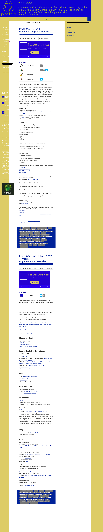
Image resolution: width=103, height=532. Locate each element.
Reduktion (31, 243)
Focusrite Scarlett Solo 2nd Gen (37, 112)
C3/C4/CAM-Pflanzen (32, 179)
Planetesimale (36, 239)
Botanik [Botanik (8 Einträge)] (10, 143)
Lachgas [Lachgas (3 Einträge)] (9, 154)
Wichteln (47, 501)
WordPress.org (70, 35)
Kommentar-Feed (71, 32)
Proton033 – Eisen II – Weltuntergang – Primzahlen (34, 30)
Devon (33, 229)
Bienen (50, 227)
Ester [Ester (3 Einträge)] (6, 149)
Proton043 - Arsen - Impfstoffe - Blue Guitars (8, 97)
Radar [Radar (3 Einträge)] (7, 166)
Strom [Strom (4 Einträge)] (8, 170)
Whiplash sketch (29, 475)
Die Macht (42, 490)
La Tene (42, 236)
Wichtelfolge (40, 501)
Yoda (35, 475)
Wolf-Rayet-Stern (24, 502)
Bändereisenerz (26, 227)
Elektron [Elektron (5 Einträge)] (8, 148)
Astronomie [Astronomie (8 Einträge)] (5, 140)
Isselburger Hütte (45, 234)
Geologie (43, 233)
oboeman (4, 124)
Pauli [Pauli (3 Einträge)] (10, 157)
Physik (29, 239)
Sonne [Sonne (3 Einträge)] (11, 169)
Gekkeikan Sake (27, 329)
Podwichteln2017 (45, 495)
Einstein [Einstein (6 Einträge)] (4, 148)
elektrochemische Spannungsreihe (33, 231)
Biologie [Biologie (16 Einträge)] (5, 143)
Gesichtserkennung (24, 234)
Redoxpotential (23, 243)
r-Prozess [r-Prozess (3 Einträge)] (3, 166)
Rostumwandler (43, 243)
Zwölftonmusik (33, 502)
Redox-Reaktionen (40, 241)
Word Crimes (31, 470)
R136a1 (25, 356)
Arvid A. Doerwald (6, 44)
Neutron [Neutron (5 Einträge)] (7, 157)
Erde (51, 231)
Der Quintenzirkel (24, 400)
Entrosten (45, 231)
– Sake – (21, 329)
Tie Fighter (22, 499)
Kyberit (45, 494)
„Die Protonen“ (52, 19)
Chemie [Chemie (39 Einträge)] (7, 145)
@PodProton (24, 222)
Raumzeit (21, 212)
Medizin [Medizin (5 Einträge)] (10, 156)
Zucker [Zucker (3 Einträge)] (3, 175)
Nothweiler (36, 238)
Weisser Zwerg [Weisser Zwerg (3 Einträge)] (11, 173)
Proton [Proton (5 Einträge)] (3, 165)
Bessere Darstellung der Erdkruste (34, 363)
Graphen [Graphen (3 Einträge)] (3, 151)
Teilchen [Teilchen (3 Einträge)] (8, 172)
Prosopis (22, 117)
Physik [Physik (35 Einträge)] (9, 161)
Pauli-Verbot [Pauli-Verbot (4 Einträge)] (9, 158)
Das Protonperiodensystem (8, 29)
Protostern (23, 241)
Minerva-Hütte (23, 238)
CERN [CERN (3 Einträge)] (3, 146)
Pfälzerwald (23, 239)
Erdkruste (47, 492)
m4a (3, 55)
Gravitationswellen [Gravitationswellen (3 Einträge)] (8, 151)
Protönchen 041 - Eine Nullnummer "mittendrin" (9, 113)
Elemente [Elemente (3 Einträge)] (3, 149)
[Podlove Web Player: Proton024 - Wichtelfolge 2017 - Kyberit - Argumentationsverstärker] (36, 280)
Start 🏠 (45, 19)
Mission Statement (31, 471)
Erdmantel (37, 233)
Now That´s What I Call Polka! (42, 470)
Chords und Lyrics (34, 432)
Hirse (32, 234)
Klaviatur (22, 409)
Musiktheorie (23, 495)
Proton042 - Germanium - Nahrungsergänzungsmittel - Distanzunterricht (9, 105)
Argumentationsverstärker (26, 490)
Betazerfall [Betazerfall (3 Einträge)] (10, 140)
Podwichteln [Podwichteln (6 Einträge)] (8, 163)
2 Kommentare (23, 264)
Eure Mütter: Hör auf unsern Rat (34, 411)
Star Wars (35, 497)
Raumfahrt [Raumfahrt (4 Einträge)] (4, 167)
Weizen (35, 245)
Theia (30, 245)
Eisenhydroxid (44, 229)
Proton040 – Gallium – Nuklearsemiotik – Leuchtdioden (8, 129)
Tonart (35, 499)
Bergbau (33, 227)
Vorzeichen (22, 501)
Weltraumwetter (24, 378)
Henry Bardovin (28, 333)
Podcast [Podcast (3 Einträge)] (3, 163)
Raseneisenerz (31, 241)
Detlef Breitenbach (6, 39)
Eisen (38, 229)
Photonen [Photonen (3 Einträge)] (4, 161)
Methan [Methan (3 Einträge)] (3, 157)
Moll (50, 494)
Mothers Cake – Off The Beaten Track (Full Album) (37, 454)
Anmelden (69, 27)
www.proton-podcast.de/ (34, 221)
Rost (37, 243)
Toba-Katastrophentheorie (25, 170)
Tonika (47, 499)
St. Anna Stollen (23, 245)
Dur (21, 492)
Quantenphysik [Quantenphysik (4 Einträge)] (8, 165)
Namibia (30, 238)
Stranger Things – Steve (30, 393)
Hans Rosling (22, 172)
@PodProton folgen (6, 67)
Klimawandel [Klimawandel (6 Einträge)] (5, 154)
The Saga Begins (42, 475)
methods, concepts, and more (35, 368)
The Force (49, 497)
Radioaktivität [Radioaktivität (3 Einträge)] (10, 166)
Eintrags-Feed (70, 30)
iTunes (22, 203)
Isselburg (37, 234)
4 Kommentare (23, 34)
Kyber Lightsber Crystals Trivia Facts (29, 346)
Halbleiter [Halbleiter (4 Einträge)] (4, 152)
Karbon (22, 236)
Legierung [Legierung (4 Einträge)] (4, 156)
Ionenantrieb (23, 380)
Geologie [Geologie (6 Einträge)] (10, 149)
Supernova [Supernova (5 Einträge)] (4, 172)
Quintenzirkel (23, 497)
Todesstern (29, 499)
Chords (45, 411)
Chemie (21, 229)
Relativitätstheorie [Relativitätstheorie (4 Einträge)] (6, 169)
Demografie (22, 167)
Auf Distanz (22, 210)
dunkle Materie (49, 490)
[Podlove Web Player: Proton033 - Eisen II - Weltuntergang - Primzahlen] (36, 50)
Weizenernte (41, 245)
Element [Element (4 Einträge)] (12, 148)
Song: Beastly (28, 458)
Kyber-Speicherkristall (25, 344)
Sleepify (27, 461)
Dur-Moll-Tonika (27, 492)
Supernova (42, 497)
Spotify (26, 203)
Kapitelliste (5, 30)
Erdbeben (35, 492)
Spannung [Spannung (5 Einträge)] (4, 170)
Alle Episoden (62, 19)
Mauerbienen (49, 236)
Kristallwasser (36, 236)
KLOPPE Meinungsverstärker (31, 391)
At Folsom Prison (29, 485)
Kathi (4, 46)
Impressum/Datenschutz (80, 19)
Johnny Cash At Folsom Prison (32, 484)
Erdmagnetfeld (23, 494)
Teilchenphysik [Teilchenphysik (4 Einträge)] (5, 173)
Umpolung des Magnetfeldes (30, 376)
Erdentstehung (23, 233)
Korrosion (28, 236)
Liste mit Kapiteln (6, 32)
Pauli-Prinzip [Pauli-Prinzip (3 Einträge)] (4, 158)
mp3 (3, 53)
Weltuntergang (23, 246)
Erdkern (31, 233)
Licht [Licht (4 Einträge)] (7, 156)
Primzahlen (43, 239)
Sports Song (22, 471)
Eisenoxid (22, 231)
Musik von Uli (5, 43)
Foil (26, 470)
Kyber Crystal (23, 342)
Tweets (70, 19)
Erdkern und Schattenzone (32, 361)
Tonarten (41, 499)
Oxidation (43, 238)
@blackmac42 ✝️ (7, 41)
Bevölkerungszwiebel (24, 169)
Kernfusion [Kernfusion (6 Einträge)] (9, 152)
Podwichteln (36, 495)
